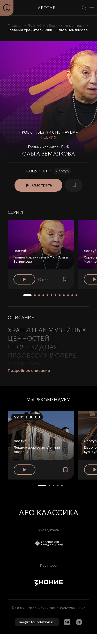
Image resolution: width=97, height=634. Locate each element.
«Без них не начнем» (66, 25)
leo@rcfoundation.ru (37, 622)
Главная (15, 25)
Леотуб (34, 25)
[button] (27, 295)
